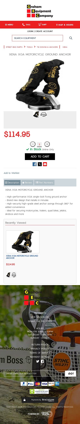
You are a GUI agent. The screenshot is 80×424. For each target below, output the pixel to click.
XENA (65, 47)
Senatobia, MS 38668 (40, 321)
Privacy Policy (40, 348)
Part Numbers (44, 182)
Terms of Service (40, 352)
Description (13, 182)
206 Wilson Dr (40, 317)
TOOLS (29, 47)
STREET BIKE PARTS (14, 47)
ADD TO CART (40, 156)
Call (26, 24)
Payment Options (40, 356)
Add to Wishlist (11, 173)
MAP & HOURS (64, 25)
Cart (42, 24)
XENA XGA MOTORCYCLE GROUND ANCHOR (22, 257)
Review (28, 182)
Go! (71, 39)
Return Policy (40, 344)
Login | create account (40, 31)
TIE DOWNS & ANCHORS (47, 47)
